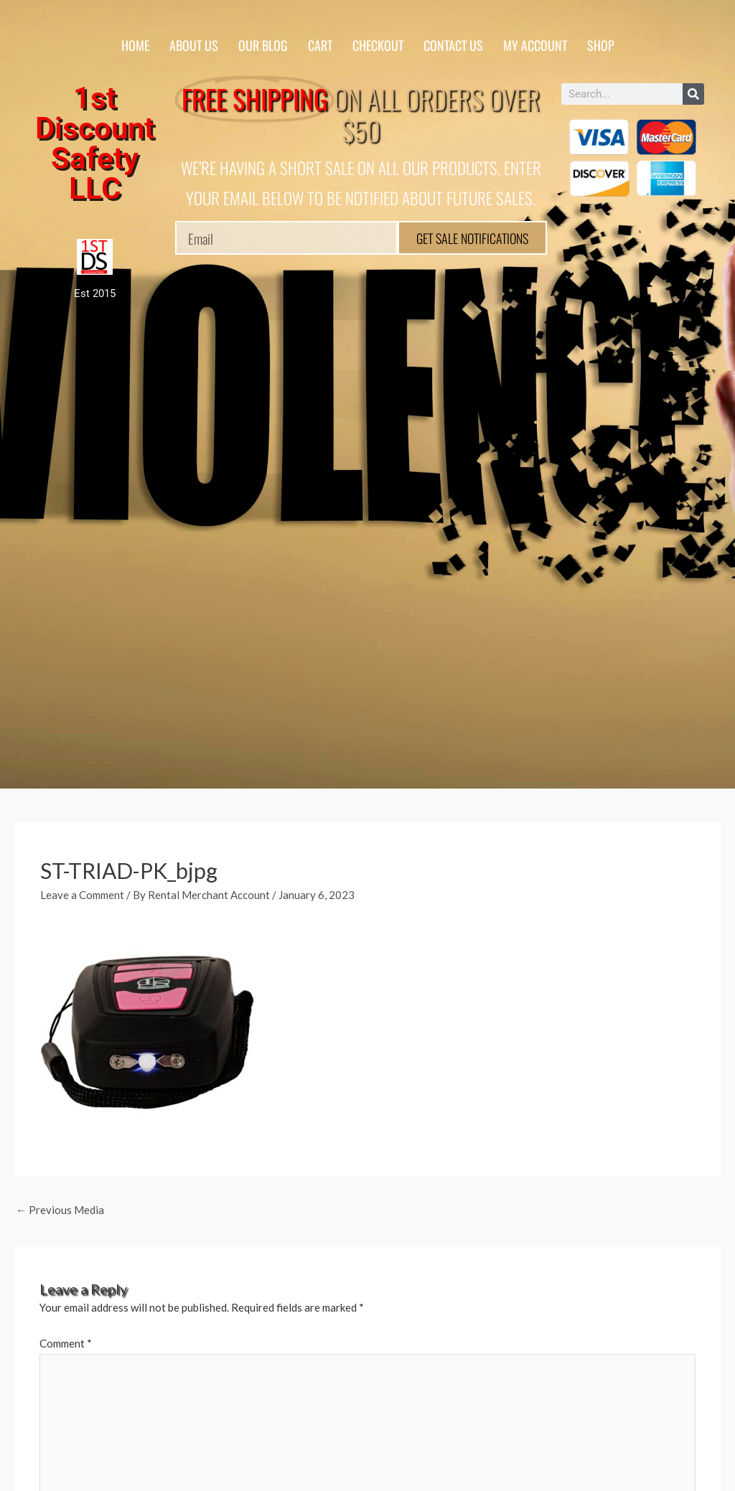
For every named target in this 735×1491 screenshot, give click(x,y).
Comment (65, 1343)
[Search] (693, 94)
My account (535, 45)
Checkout (377, 45)
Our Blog (263, 45)
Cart (320, 45)
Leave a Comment (82, 894)
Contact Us (453, 45)
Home (135, 45)
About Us (193, 45)
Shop (600, 45)
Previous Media (60, 1209)
